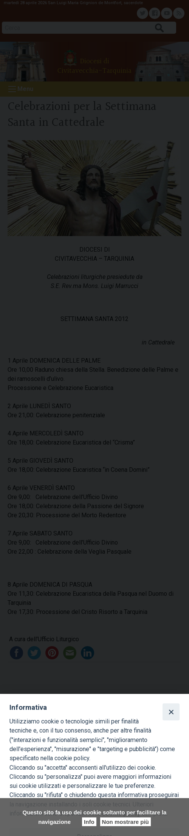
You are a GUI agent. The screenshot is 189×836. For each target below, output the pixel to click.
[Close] (171, 711)
